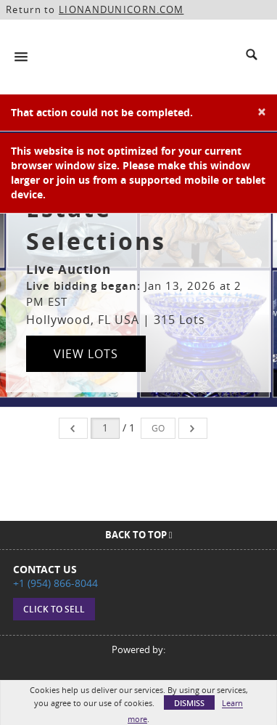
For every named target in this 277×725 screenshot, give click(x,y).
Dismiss (189, 702)
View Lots (86, 354)
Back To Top (139, 534)
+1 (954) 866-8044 (55, 583)
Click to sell (54, 609)
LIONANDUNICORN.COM (121, 9)
